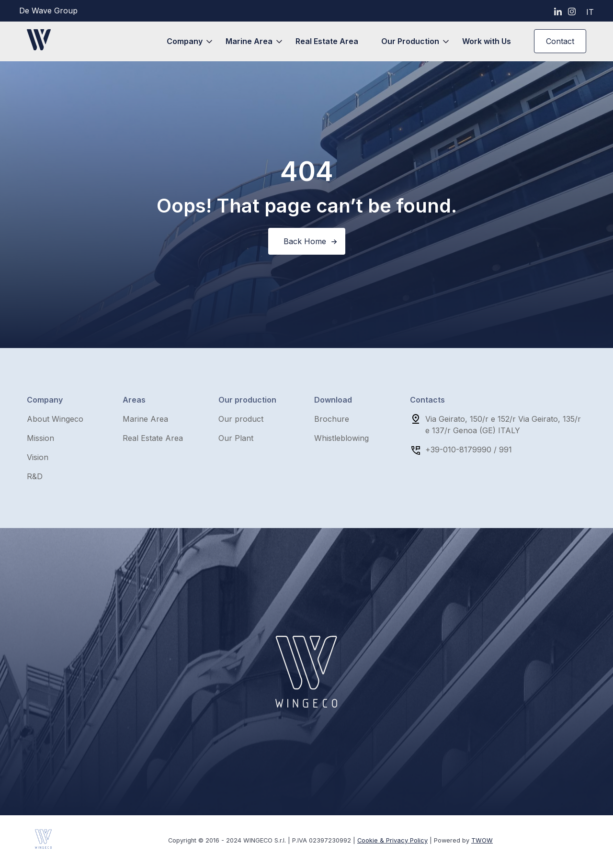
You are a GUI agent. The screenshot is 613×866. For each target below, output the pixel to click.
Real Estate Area (326, 41)
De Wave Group (48, 10)
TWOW (482, 840)
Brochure (331, 419)
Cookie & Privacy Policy (392, 840)
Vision (37, 457)
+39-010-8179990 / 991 (468, 449)
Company (185, 41)
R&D (35, 476)
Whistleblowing (341, 438)
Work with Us (486, 41)
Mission (40, 438)
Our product (240, 419)
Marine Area (249, 41)
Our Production (410, 41)
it (590, 12)
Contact (560, 41)
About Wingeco (55, 419)
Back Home (305, 241)
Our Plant (235, 438)
